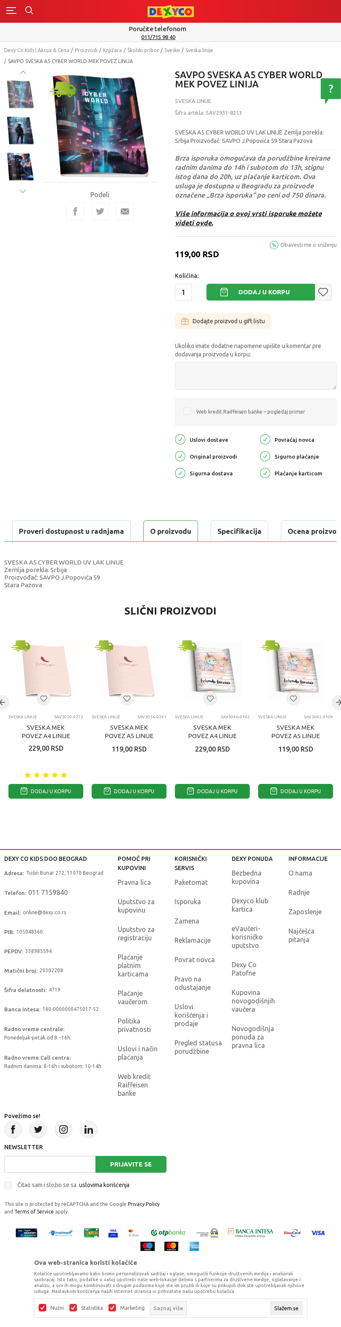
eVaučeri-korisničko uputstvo (247, 958)
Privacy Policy (144, 1225)
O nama (300, 894)
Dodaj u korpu (264, 291)
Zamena (186, 942)
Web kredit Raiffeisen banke (134, 1106)
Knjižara (112, 50)
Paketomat (191, 903)
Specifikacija (107, 531)
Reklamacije (192, 961)
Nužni (57, 1308)
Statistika (92, 1308)
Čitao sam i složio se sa (73, 1206)
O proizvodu (37, 531)
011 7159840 (48, 913)
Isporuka (187, 922)
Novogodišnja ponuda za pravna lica (253, 1058)
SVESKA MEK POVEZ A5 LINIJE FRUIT (129, 757)
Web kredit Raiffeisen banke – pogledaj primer (250, 411)
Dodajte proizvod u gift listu (223, 321)
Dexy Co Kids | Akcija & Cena (36, 50)
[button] (323, 292)
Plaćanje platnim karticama (133, 986)
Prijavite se (131, 1185)
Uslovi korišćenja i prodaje (191, 1036)
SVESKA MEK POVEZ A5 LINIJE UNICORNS (295, 757)
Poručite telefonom (170, 28)
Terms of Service (34, 1232)
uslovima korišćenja (104, 1206)
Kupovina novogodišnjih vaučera (253, 1022)
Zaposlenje (305, 933)
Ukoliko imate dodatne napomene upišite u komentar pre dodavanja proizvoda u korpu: (248, 350)
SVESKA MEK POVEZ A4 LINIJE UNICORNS (212, 757)
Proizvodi (86, 50)
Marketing (132, 1308)
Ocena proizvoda (183, 531)
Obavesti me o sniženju (308, 245)
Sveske (172, 50)
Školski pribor (143, 50)
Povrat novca (194, 980)
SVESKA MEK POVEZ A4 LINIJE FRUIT (45, 757)
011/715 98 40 (171, 37)
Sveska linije (199, 50)
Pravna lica (134, 903)
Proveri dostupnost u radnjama (69, 552)
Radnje (298, 913)
